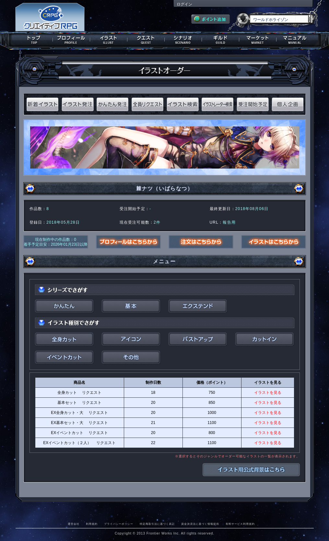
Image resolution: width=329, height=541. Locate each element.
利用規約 (92, 523)
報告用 (229, 222)
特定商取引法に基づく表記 (157, 523)
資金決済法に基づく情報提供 (200, 523)
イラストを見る (267, 392)
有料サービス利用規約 (240, 523)
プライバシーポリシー (118, 523)
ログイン (184, 4)
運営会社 (73, 523)
